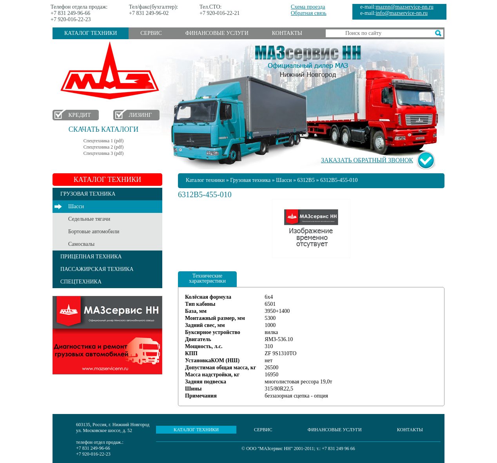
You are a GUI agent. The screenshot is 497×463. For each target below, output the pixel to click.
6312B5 (306, 180)
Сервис (150, 33)
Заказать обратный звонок (367, 160)
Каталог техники (90, 33)
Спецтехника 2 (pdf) (103, 147)
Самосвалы (81, 244)
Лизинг (140, 115)
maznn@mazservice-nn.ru (405, 7)
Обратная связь (308, 13)
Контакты (287, 33)
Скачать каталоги (103, 129)
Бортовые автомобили (94, 231)
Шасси (76, 206)
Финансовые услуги (216, 33)
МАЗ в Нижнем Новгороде (111, 70)
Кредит (79, 115)
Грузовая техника (250, 180)
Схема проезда (308, 7)
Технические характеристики (207, 278)
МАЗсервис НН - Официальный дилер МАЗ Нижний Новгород (308, 60)
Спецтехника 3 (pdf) (103, 153)
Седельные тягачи (89, 219)
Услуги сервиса (107, 335)
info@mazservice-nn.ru (402, 13)
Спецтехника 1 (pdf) (103, 140)
